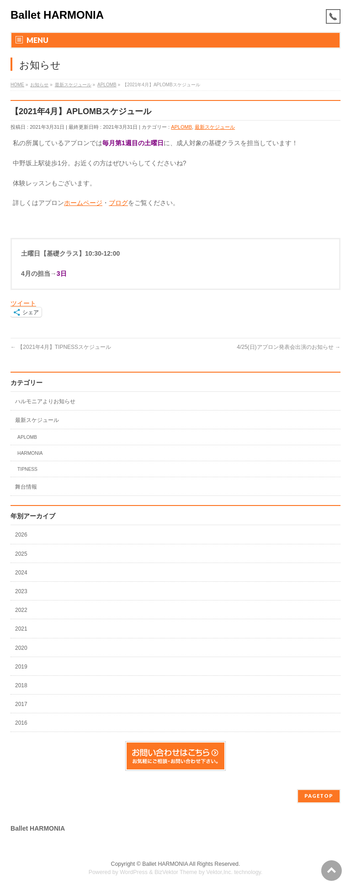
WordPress (134, 872)
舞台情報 (26, 487)
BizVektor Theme (175, 872)
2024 (22, 572)
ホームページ (83, 202)
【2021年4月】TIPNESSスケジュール (61, 347)
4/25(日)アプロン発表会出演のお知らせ (288, 347)
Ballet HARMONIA (57, 15)
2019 (22, 667)
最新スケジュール (215, 127)
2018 (22, 685)
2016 (22, 723)
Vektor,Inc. (219, 872)
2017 (22, 704)
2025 (22, 554)
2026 (22, 535)
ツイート (23, 303)
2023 (22, 591)
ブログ (118, 202)
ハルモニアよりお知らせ (45, 401)
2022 (22, 610)
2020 (22, 648)
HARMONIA (30, 453)
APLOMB (181, 127)
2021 (22, 629)
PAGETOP (318, 796)
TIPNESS (27, 469)
